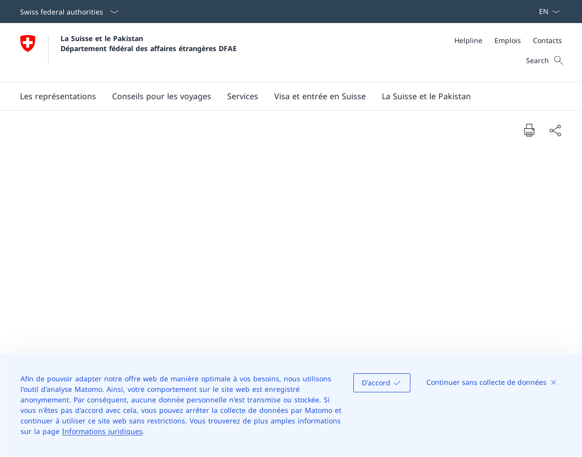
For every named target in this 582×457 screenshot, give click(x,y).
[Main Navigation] (283, 96)
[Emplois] (507, 40)
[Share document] (555, 130)
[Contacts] (547, 40)
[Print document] (529, 130)
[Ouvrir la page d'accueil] (128, 52)
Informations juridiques (102, 431)
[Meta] (508, 40)
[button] (58, 96)
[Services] (242, 96)
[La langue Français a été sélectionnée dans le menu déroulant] (546, 11)
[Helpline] (468, 40)
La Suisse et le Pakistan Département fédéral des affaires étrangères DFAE (149, 43)
